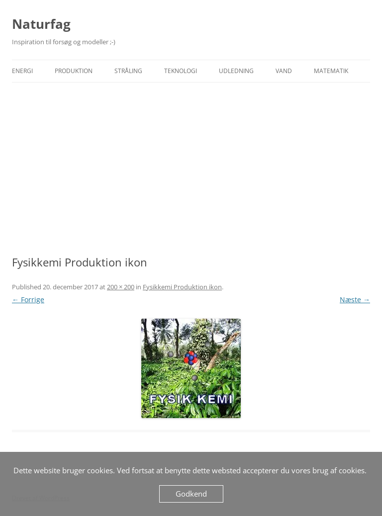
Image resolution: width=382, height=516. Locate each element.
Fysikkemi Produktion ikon (182, 286)
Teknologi (180, 71)
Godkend (191, 494)
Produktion (74, 71)
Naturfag (41, 24)
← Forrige (28, 299)
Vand (284, 71)
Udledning (236, 71)
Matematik (331, 71)
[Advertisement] (191, 169)
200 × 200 (120, 286)
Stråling (128, 71)
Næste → (355, 299)
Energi (22, 71)
